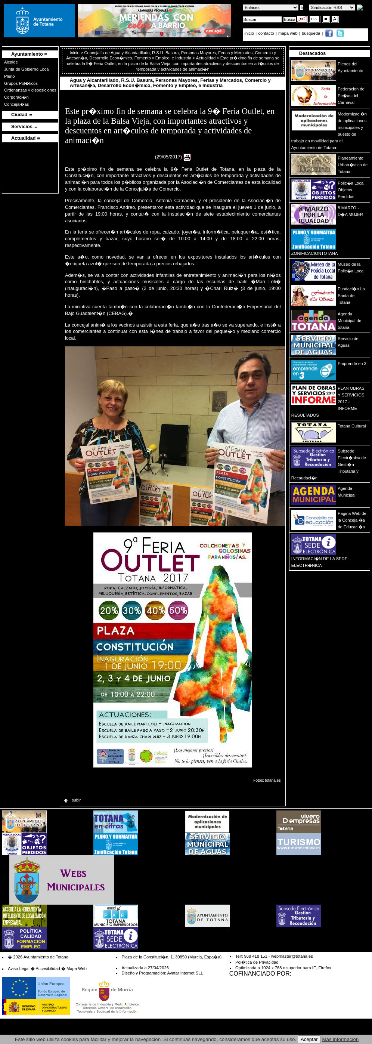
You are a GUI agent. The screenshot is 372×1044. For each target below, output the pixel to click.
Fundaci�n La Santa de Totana (351, 296)
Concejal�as (16, 104)
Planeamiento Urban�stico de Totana (353, 165)
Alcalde (11, 62)
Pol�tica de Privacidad (256, 962)
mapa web (288, 33)
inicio (250, 33)
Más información (340, 1039)
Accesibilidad (47, 968)
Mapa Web (76, 968)
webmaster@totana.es (292, 956)
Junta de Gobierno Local (27, 69)
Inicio (75, 52)
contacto (266, 33)
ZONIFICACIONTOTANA (314, 253)
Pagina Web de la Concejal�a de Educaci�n (352, 520)
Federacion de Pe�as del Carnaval (351, 96)
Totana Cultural (352, 426)
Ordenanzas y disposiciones (30, 90)
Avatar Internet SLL (185, 973)
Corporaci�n (16, 97)
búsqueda (311, 33)
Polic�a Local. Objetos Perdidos (351, 190)
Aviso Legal (19, 968)
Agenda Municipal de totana (349, 321)
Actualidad (206, 58)
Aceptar (309, 1039)
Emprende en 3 (352, 363)
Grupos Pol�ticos (21, 83)
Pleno (9, 76)
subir (72, 800)
